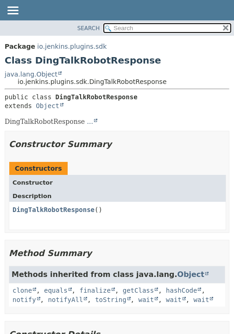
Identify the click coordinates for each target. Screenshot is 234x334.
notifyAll (65, 299)
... (90, 121)
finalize (94, 290)
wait (146, 299)
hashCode (181, 290)
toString (110, 299)
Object (47, 105)
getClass (138, 290)
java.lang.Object (31, 74)
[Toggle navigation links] (12, 11)
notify (24, 299)
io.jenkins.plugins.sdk (72, 46)
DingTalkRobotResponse (54, 209)
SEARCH (88, 28)
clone (22, 290)
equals (56, 290)
